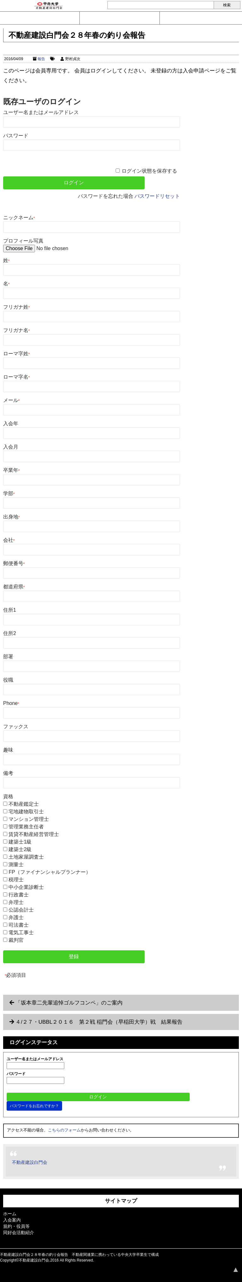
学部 (8, 493)
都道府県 (14, 586)
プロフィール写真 (23, 240)
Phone (11, 703)
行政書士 (19, 894)
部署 (8, 656)
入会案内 (119, 18)
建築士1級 (20, 841)
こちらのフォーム (64, 1130)
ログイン (199, 18)
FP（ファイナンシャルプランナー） (49, 872)
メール (11, 400)
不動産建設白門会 (29, 1162)
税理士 (16, 879)
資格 (8, 796)
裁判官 (16, 940)
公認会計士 (21, 910)
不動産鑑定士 (24, 804)
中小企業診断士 (26, 887)
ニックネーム (19, 217)
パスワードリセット (157, 196)
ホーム (9, 1213)
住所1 (9, 610)
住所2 (9, 633)
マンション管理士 (29, 819)
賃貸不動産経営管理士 (34, 834)
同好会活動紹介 (18, 1232)
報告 (41, 59)
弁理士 (16, 902)
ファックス (15, 726)
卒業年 (11, 470)
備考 (8, 773)
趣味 (8, 750)
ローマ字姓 (16, 353)
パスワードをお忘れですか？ (34, 1106)
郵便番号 (14, 563)
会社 (8, 540)
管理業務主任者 (26, 826)
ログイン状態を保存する (149, 171)
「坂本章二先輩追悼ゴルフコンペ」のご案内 (69, 1003)
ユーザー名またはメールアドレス (41, 112)
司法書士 (19, 925)
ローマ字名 (16, 377)
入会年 (10, 423)
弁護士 (16, 917)
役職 (8, 680)
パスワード (15, 135)
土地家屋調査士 (26, 857)
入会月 (10, 446)
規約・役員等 (16, 1226)
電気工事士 (21, 932)
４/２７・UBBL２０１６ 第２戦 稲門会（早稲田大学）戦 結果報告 (98, 1022)
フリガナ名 (16, 330)
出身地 (11, 516)
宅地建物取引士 (26, 811)
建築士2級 (20, 849)
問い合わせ (39, 18)
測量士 (16, 864)
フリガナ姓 (16, 307)
